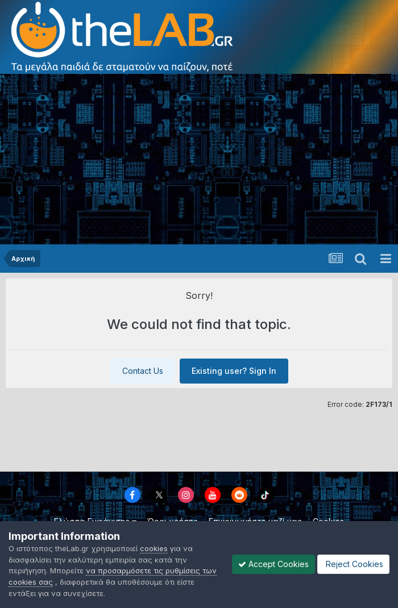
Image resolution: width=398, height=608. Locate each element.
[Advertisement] (199, 159)
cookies (154, 548)
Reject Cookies (353, 564)
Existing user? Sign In (234, 371)
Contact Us (142, 371)
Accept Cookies (273, 564)
